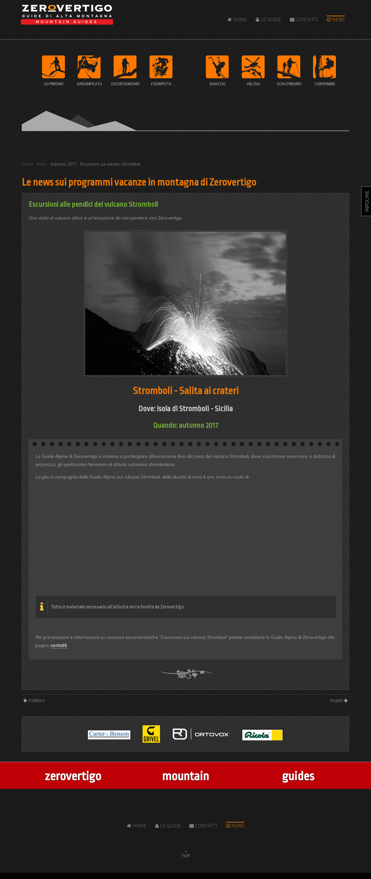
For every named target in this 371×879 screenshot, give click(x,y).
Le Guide (268, 19)
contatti (58, 645)
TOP (185, 855)
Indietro (34, 700)
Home (237, 19)
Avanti (339, 700)
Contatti (304, 19)
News (336, 19)
